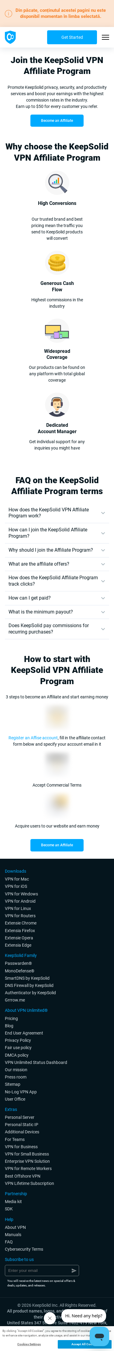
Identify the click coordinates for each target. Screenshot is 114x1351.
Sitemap (12, 1084)
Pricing (11, 1018)
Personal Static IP (21, 1124)
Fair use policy (18, 1047)
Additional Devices (22, 1131)
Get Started (72, 37)
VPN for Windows (21, 893)
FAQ (9, 1241)
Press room (15, 1077)
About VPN (15, 1227)
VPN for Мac (17, 879)
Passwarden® (18, 963)
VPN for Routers (20, 915)
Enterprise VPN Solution (27, 1161)
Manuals (13, 1234)
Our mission (16, 1069)
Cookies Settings (29, 1344)
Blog (9, 1025)
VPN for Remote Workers (28, 1168)
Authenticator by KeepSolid (30, 992)
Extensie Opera (19, 937)
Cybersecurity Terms (24, 1249)
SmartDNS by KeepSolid (27, 978)
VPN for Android (20, 901)
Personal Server (19, 1117)
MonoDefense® (19, 970)
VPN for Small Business (27, 1154)
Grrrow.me (15, 1000)
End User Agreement (24, 1033)
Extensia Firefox (20, 930)
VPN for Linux (18, 908)
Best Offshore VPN (22, 1176)
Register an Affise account (33, 737)
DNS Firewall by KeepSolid (29, 985)
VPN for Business (21, 1146)
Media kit (13, 1201)
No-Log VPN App (21, 1091)
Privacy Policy (18, 1040)
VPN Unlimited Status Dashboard (36, 1062)
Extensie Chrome (20, 923)
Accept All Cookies (84, 1344)
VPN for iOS (16, 886)
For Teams (15, 1139)
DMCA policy (17, 1055)
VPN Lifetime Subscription (29, 1183)
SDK (9, 1208)
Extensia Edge (18, 945)
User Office (15, 1099)
